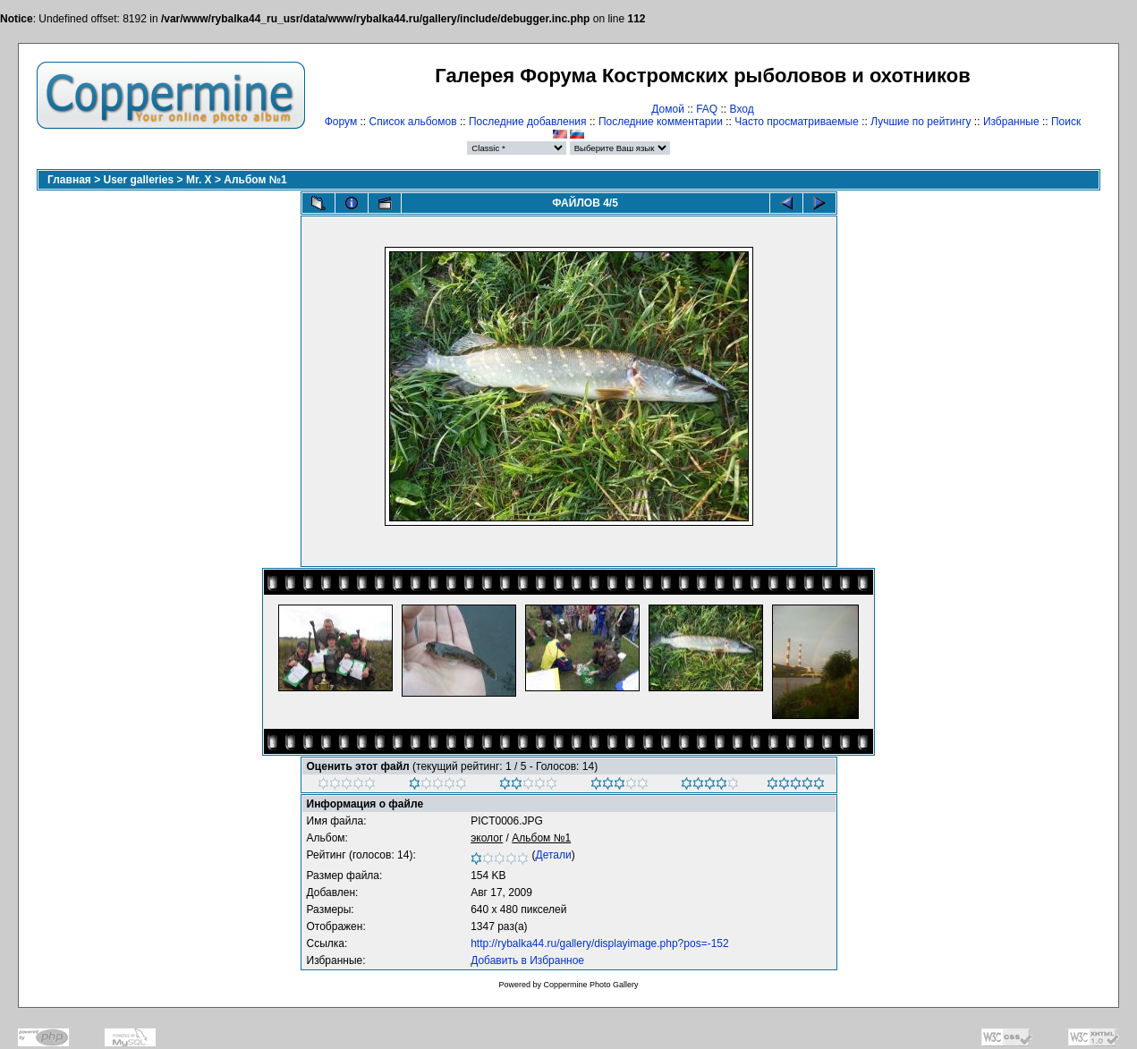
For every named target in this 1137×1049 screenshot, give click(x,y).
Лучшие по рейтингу (920, 121)
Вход (742, 109)
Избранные (1011, 121)
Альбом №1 (255, 179)
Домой (667, 109)
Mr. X (199, 179)
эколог (487, 838)
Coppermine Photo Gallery (590, 984)
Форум (341, 121)
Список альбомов (413, 121)
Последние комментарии (660, 121)
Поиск (1066, 121)
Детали (554, 855)
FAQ (706, 109)
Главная (69, 179)
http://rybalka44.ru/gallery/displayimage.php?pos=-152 (600, 943)
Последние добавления (528, 121)
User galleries (139, 179)
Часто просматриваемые (796, 121)
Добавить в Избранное (527, 960)
